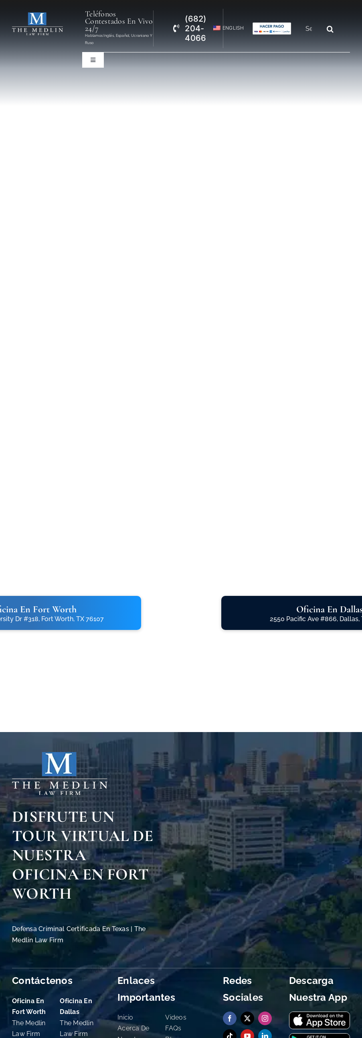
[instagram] (265, 1018)
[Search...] (311, 29)
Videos (175, 1017)
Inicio (125, 1017)
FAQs (173, 1028)
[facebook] (230, 1018)
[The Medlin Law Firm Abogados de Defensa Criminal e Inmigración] (37, 16)
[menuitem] (225, 28)
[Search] (330, 29)
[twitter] (247, 1018)
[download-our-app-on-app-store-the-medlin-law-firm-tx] (319, 1015)
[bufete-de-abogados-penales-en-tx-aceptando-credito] (272, 25)
